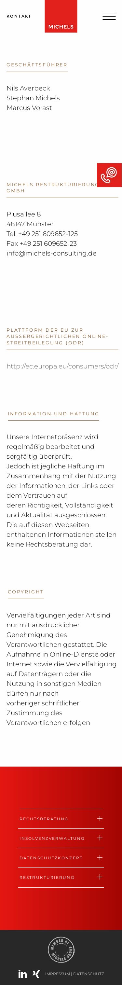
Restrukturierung (47, 877)
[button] (11, 973)
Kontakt (19, 16)
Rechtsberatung (44, 818)
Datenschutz (88, 973)
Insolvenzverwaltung (52, 838)
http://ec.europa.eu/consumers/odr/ (62, 366)
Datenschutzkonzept (51, 857)
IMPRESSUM (58, 973)
